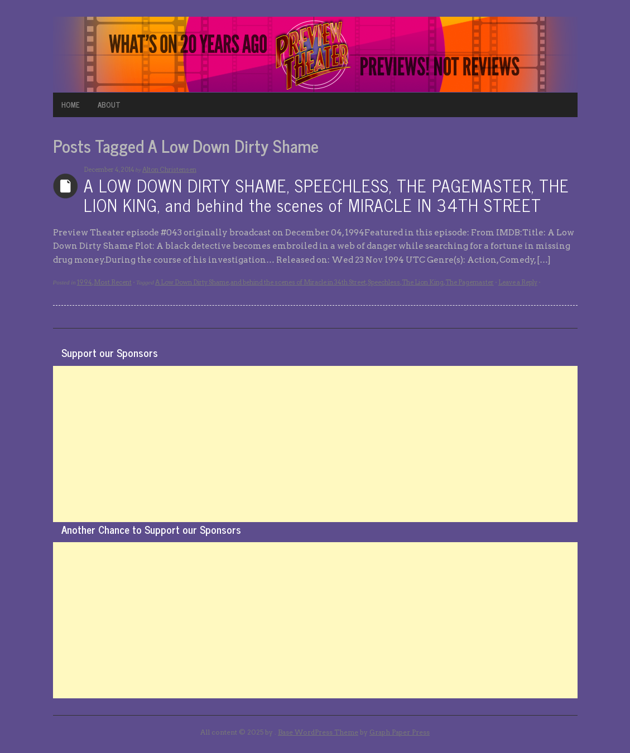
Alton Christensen (169, 169)
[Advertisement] (315, 444)
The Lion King (423, 282)
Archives (65, 186)
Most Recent (113, 282)
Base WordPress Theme (318, 732)
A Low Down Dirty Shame (192, 282)
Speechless (384, 282)
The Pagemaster (469, 282)
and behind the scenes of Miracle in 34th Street (298, 282)
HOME (70, 104)
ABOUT (109, 104)
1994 (84, 282)
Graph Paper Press (399, 732)
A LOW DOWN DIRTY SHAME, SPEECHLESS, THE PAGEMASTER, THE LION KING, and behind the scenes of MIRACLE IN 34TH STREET (326, 195)
